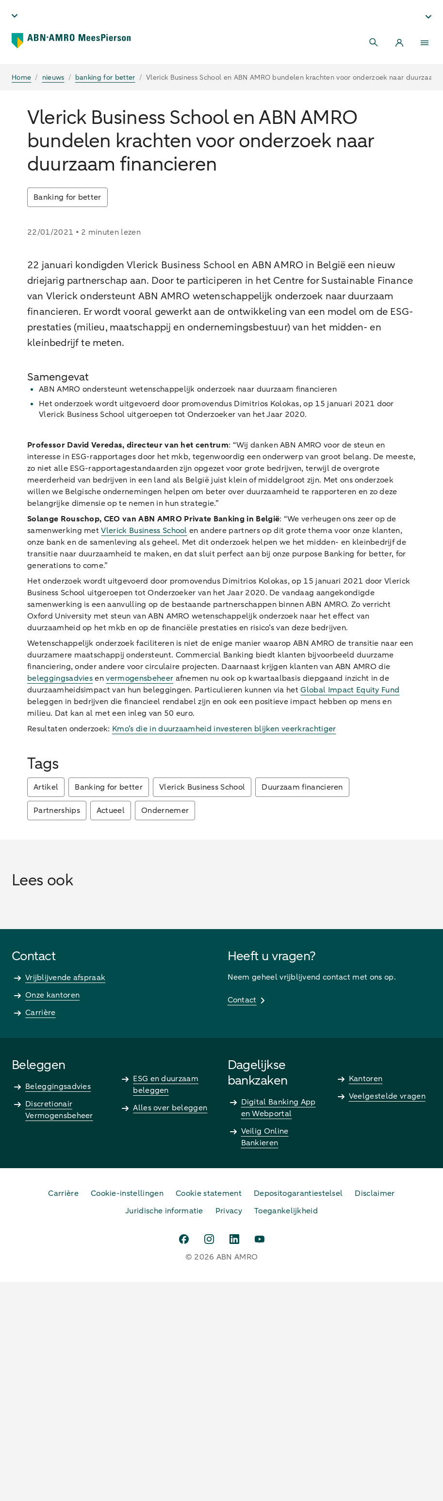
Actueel (111, 1029)
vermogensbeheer (139, 897)
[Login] (399, 42)
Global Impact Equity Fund (349, 909)
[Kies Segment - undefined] (428, 16)
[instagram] (209, 1458)
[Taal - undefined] (14, 15)
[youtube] (259, 1458)
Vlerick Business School (144, 749)
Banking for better (67, 197)
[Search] (374, 42)
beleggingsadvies (60, 897)
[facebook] (184, 1458)
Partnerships (56, 1029)
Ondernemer (165, 1029)
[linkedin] (234, 1458)
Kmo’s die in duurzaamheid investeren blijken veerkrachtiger (224, 948)
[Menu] (424, 42)
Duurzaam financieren (302, 1006)
